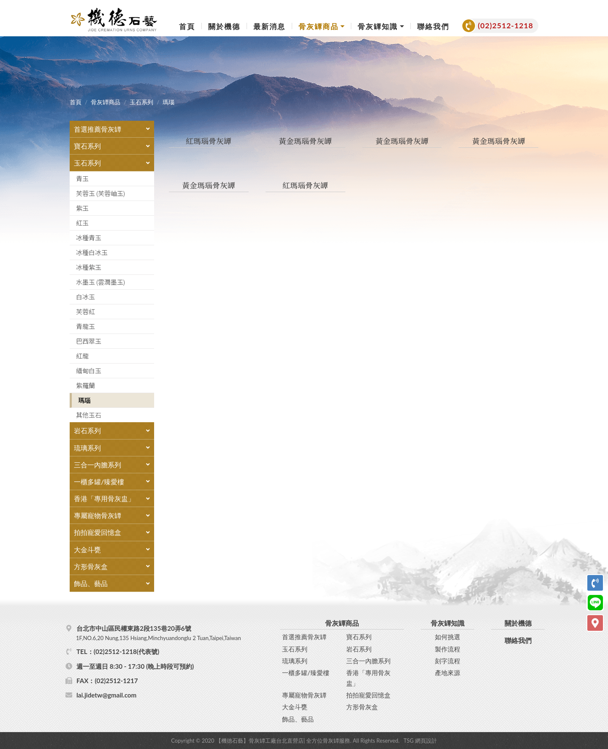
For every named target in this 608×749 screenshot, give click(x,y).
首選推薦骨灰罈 (304, 636)
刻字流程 (447, 660)
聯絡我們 (433, 26)
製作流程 (447, 648)
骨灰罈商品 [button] (319, 26)
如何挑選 (447, 636)
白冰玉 (85, 296)
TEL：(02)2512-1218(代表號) (117, 650)
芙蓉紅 (85, 311)
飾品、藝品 (298, 718)
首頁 (187, 26)
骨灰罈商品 (105, 102)
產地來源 (447, 672)
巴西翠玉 (88, 341)
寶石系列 (359, 636)
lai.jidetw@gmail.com (106, 694)
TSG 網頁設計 (420, 739)
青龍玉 (85, 326)
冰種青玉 (88, 237)
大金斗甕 (294, 706)
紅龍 (82, 355)
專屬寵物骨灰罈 (304, 694)
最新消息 (269, 26)
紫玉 (82, 208)
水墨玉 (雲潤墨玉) (100, 281)
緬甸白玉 (88, 370)
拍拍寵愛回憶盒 (368, 694)
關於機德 (224, 26)
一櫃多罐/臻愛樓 (305, 672)
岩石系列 (359, 648)
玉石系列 (141, 102)
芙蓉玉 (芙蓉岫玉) (100, 193)
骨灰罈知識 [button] (378, 26)
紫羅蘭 (85, 385)
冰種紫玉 (88, 267)
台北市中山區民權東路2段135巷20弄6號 (177, 632)
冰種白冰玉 (92, 252)
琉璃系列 (294, 660)
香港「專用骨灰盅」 (368, 677)
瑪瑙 (84, 400)
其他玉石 (88, 414)
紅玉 (82, 222)
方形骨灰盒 (362, 706)
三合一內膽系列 (368, 660)
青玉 (82, 178)
